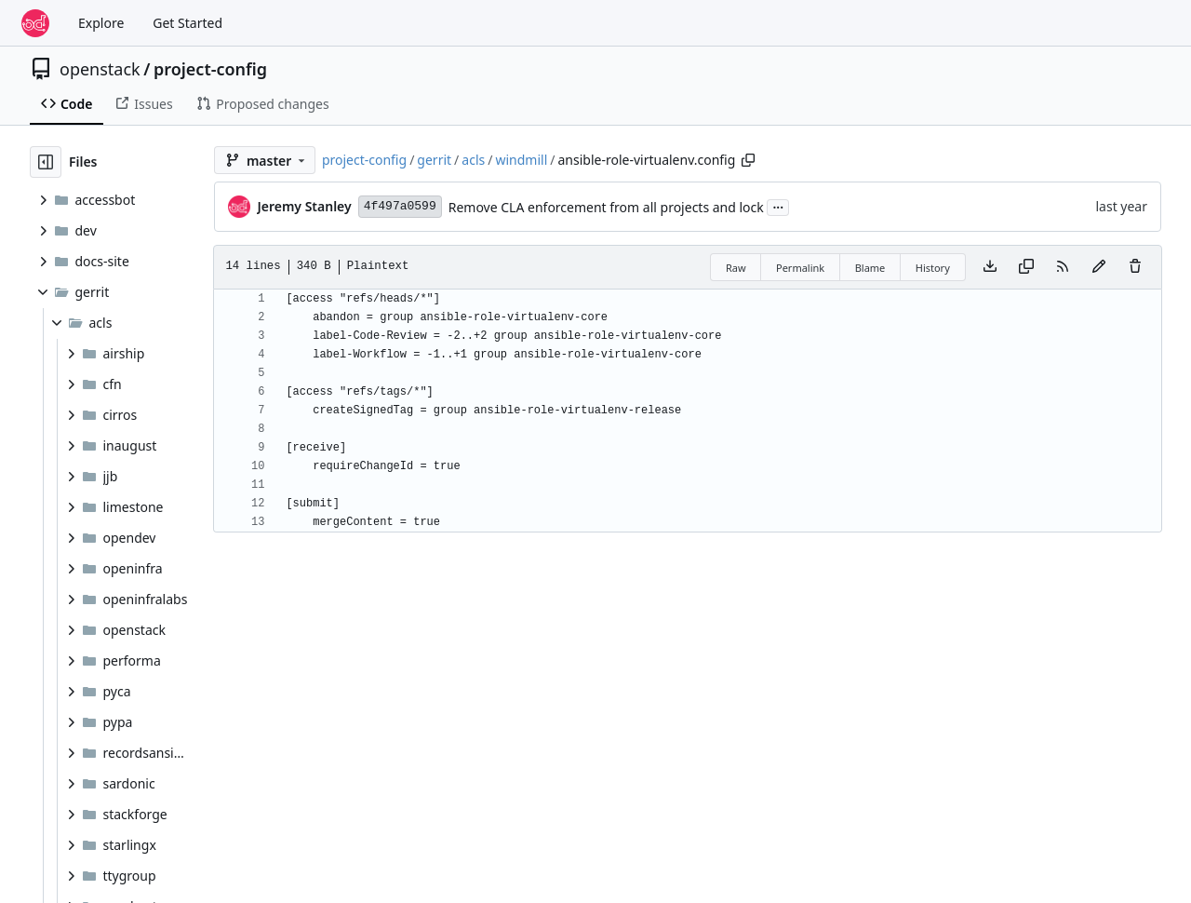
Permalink (800, 268)
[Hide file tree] (45, 162)
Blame (870, 268)
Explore (101, 23)
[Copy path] (748, 160)
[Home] (35, 23)
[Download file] (990, 267)
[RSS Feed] (1062, 267)
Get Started (187, 23)
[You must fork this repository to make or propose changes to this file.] (1099, 267)
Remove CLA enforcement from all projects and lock (606, 207)
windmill (521, 159)
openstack (100, 69)
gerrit (434, 159)
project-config (210, 69)
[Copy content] (1026, 267)
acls (473, 159)
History (933, 268)
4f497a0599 (400, 206)
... (777, 205)
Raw (736, 268)
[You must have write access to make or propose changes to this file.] (1135, 267)
